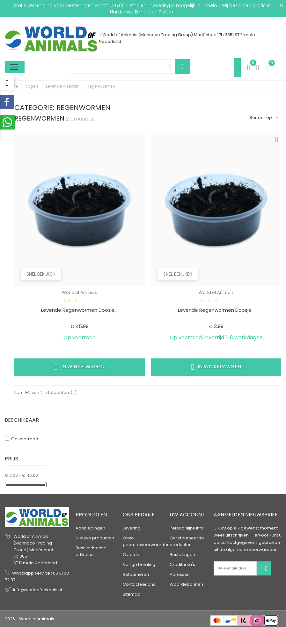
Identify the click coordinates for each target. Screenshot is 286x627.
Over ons (132, 555)
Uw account (187, 514)
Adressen (180, 574)
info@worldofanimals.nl (37, 590)
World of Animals (79, 292)
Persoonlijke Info (187, 528)
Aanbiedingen (90, 528)
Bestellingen (182, 555)
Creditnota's (182, 564)
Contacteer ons (139, 584)
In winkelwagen (80, 366)
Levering (131, 528)
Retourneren (136, 574)
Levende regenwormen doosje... (79, 310)
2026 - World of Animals (29, 619)
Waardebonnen (186, 584)
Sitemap (131, 594)
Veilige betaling (139, 564)
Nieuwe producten (95, 538)
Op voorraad (26, 439)
